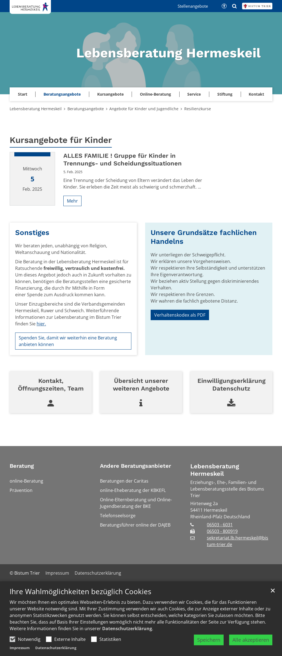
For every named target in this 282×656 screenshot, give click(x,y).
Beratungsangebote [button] (62, 94)
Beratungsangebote (85, 108)
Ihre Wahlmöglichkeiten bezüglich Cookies (80, 591)
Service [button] (194, 94)
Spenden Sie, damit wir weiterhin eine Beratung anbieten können (68, 341)
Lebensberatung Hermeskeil (36, 108)
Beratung (22, 466)
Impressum (20, 647)
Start (22, 94)
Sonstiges (32, 232)
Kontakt (256, 94)
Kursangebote (110, 94)
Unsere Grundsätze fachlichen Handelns (204, 237)
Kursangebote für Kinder (61, 140)
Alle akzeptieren (250, 639)
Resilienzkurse (197, 108)
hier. (41, 324)
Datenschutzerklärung (127, 628)
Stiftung (224, 94)
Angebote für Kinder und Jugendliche (143, 108)
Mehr (72, 201)
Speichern (208, 639)
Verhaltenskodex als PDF (179, 315)
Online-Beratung (155, 94)
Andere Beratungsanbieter (135, 466)
